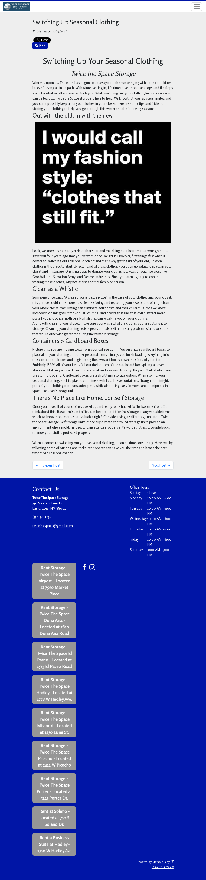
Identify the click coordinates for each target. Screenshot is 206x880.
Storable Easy (163, 862)
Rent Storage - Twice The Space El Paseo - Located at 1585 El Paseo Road (54, 656)
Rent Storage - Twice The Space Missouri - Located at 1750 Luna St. (54, 722)
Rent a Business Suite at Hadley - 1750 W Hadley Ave (54, 844)
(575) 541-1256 (41, 517)
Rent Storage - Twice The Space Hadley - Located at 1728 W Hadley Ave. (54, 689)
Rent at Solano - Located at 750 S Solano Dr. (54, 818)
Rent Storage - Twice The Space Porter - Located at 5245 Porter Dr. (54, 788)
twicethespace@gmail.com (52, 525)
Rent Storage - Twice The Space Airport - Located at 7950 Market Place (54, 581)
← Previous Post (48, 465)
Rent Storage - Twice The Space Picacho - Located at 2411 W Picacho (54, 755)
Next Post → (161, 465)
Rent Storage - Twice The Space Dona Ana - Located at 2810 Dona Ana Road (54, 620)
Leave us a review (163, 867)
